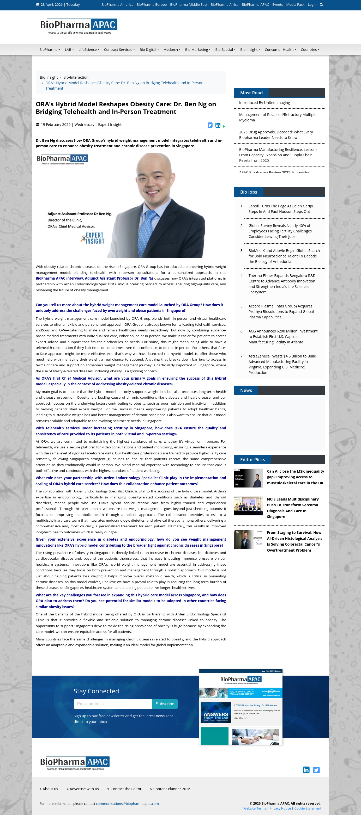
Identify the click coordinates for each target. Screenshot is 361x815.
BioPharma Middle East (188, 4)
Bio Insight (49, 77)
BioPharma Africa (225, 4)
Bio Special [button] (224, 49)
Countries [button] (309, 49)
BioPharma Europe (152, 4)
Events (277, 4)
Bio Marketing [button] (196, 49)
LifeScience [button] (88, 49)
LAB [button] (68, 49)
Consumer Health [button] (279, 49)
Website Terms (254, 808)
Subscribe (165, 704)
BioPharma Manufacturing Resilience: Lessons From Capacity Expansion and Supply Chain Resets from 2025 (278, 156)
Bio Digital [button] (148, 49)
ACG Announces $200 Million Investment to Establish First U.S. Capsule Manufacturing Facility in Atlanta (283, 336)
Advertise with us (83, 788)
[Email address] (113, 704)
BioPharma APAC (255, 4)
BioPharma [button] (48, 49)
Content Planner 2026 (170, 788)
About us (49, 788)
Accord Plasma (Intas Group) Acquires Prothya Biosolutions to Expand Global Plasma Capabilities (281, 311)
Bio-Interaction (76, 77)
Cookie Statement (307, 808)
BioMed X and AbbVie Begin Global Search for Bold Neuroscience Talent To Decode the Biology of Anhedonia (284, 256)
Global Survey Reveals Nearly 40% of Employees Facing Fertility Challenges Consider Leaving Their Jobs (280, 231)
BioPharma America (117, 4)
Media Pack (295, 4)
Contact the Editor (124, 788)
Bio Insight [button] (248, 49)
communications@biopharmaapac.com (127, 803)
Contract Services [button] (118, 49)
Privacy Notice (280, 808)
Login (312, 4)
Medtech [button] (171, 49)
